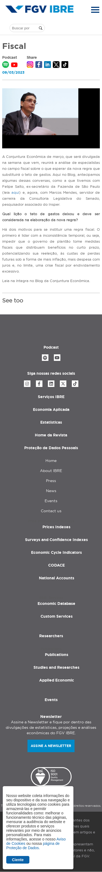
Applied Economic (56, 680)
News (51, 491)
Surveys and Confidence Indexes (56, 539)
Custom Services (57, 616)
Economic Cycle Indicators (56, 552)
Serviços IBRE (51, 397)
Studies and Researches (56, 667)
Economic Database (56, 603)
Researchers (51, 636)
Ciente (18, 860)
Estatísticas (51, 422)
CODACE (56, 565)
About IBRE (51, 470)
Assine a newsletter (51, 746)
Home (51, 460)
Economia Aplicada (51, 409)
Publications (56, 654)
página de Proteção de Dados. (33, 845)
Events (51, 501)
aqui (15, 192)
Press (51, 481)
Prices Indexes (56, 527)
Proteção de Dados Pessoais (51, 448)
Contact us (51, 511)
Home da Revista (51, 435)
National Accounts (56, 578)
